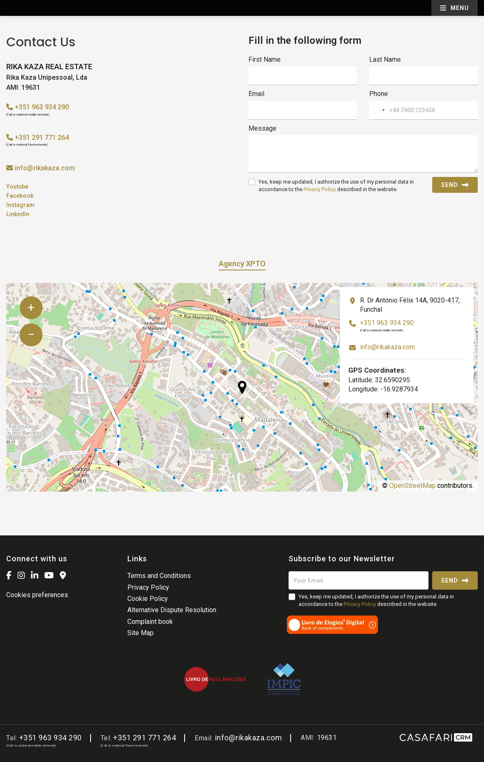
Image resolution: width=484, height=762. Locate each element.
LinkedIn (17, 214)
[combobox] (378, 110)
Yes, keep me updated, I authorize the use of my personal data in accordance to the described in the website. (336, 185)
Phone (378, 94)
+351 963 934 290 (37, 107)
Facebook (19, 195)
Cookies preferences (37, 595)
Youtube (17, 186)
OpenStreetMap (412, 485)
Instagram (20, 205)
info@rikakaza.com (45, 168)
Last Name (385, 59)
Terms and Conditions (159, 576)
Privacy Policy (320, 189)
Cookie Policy (147, 599)
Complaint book (150, 622)
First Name (264, 59)
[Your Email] (358, 580)
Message (262, 128)
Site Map (140, 633)
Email (256, 94)
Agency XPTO (242, 263)
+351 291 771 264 (37, 137)
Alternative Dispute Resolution (171, 610)
